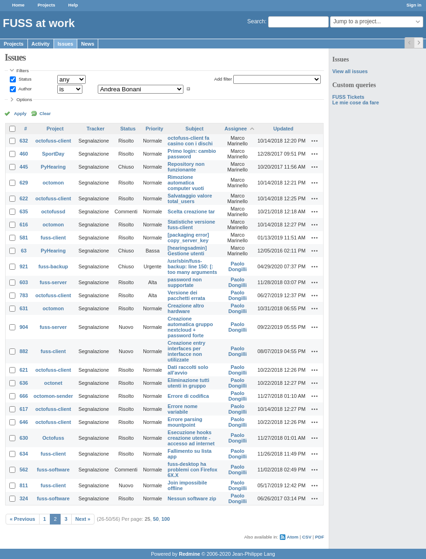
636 (24, 383)
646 (24, 422)
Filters (22, 70)
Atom (292, 536)
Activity (41, 44)
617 (24, 409)
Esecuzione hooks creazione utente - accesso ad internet (191, 437)
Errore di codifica (188, 396)
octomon (53, 182)
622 (24, 198)
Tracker (95, 128)
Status (24, 79)
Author (24, 88)
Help (73, 4)
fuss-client (53, 237)
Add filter (223, 79)
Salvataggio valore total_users (190, 198)
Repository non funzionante (186, 166)
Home (18, 4)
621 (24, 370)
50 (156, 519)
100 (166, 519)
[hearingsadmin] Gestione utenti (187, 250)
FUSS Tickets (348, 97)
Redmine (189, 554)
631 (24, 308)
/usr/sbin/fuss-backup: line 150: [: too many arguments (192, 266)
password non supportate (185, 282)
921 (24, 266)
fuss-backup (53, 266)
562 (24, 469)
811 (24, 485)
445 (24, 167)
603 (24, 282)
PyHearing (53, 167)
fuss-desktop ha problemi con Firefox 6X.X (192, 469)
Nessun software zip (192, 498)
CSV (306, 536)
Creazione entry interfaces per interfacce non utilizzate (186, 351)
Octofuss (53, 438)
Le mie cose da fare (355, 102)
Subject (194, 128)
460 (24, 154)
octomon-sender (53, 396)
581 (24, 237)
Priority (154, 128)
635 (24, 211)
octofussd (53, 211)
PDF (319, 536)
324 (24, 498)
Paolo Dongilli (237, 266)
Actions (314, 140)
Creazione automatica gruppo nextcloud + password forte (190, 327)
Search (256, 21)
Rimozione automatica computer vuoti (186, 182)
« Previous (22, 519)
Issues (66, 44)
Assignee (235, 128)
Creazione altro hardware (186, 308)
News (87, 44)
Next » (82, 519)
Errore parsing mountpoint (185, 422)
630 (24, 438)
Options (24, 99)
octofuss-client (53, 140)
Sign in (413, 4)
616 (24, 224)
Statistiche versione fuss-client (191, 224)
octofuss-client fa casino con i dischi (190, 140)
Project (55, 128)
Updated (283, 128)
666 (24, 396)
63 (24, 250)
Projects (46, 4)
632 (24, 140)
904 (24, 327)
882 (24, 351)
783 (24, 295)
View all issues (350, 71)
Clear (45, 113)
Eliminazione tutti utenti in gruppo (188, 383)
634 (24, 454)
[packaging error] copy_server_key (188, 237)
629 (24, 182)
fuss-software (53, 469)
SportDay (53, 154)
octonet (53, 383)
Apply (20, 113)
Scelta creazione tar (191, 211)
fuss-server (53, 282)
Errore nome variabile (182, 409)
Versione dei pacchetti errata (186, 295)
